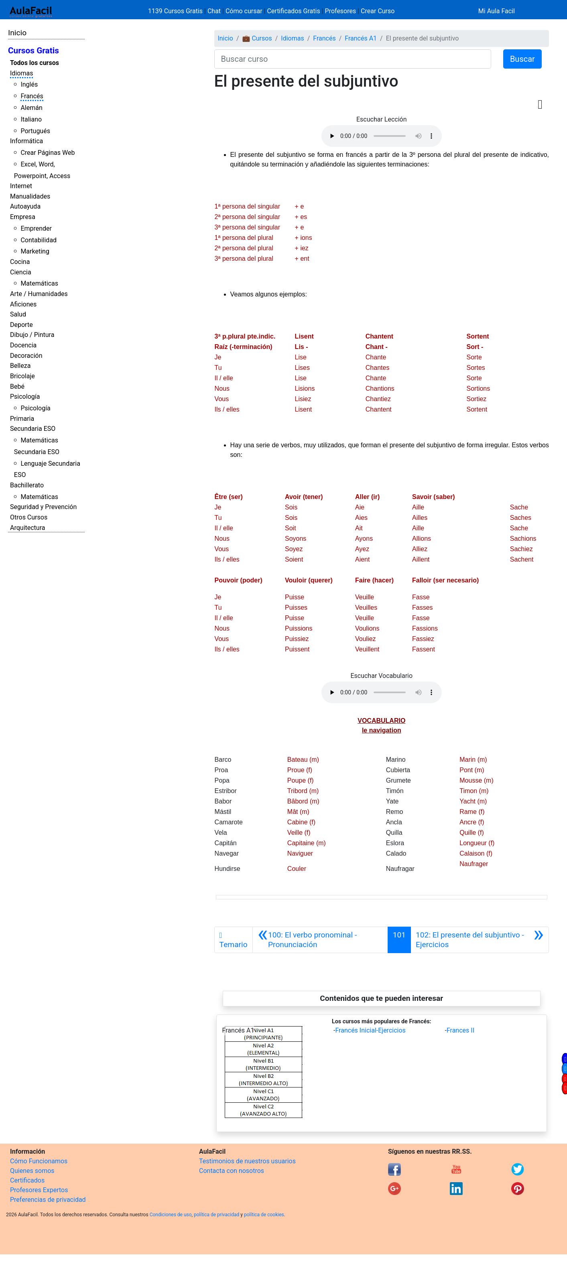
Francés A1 (361, 38)
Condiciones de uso (171, 1214)
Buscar (522, 59)
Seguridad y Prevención (43, 507)
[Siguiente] (480, 940)
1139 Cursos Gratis (176, 11)
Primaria (22, 418)
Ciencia (20, 272)
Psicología (25, 396)
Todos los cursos (34, 63)
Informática (26, 141)
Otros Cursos (28, 517)
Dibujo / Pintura (32, 335)
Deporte (21, 325)
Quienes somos (32, 1171)
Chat (214, 11)
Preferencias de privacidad (48, 1199)
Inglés (29, 84)
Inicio (17, 32)
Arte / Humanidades (39, 294)
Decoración (26, 355)
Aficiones (23, 304)
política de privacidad (216, 1214)
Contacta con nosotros (231, 1171)
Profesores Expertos (39, 1190)
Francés (31, 96)
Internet (21, 186)
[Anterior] (320, 940)
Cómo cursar (244, 11)
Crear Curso (377, 11)
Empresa (22, 217)
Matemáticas (39, 283)
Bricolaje (22, 376)
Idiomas (21, 73)
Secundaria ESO (32, 428)
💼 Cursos (257, 38)
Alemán (31, 108)
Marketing (34, 251)
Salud (18, 314)
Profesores (340, 11)
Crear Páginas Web (47, 152)
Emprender (36, 228)
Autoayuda (25, 206)
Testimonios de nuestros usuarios (247, 1161)
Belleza (20, 365)
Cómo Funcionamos (38, 1161)
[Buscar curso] (352, 59)
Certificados (27, 1180)
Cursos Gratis (33, 50)
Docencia (23, 345)
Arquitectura (27, 528)
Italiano (31, 119)
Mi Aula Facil (496, 11)
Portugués (35, 131)
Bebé (17, 386)
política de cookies (264, 1214)
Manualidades (30, 196)
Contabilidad (38, 240)
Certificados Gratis (293, 11)
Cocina (20, 262)
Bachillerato (27, 485)
